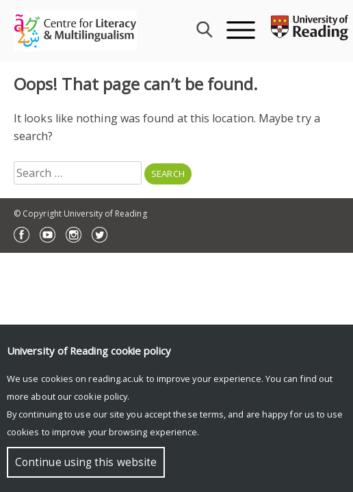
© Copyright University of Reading (80, 213)
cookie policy (100, 396)
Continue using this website (86, 462)
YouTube (47, 235)
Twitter (99, 235)
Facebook (21, 235)
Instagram (73, 235)
